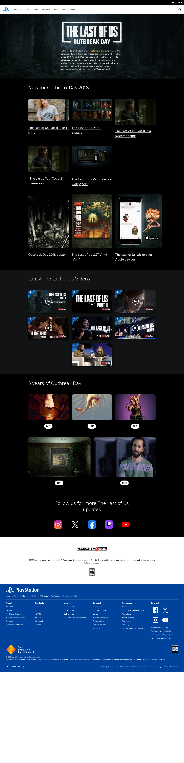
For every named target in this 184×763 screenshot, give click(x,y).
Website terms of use (128, 667)
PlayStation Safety (100, 610)
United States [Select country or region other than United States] (15, 667)
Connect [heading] (155, 603)
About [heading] (9, 603)
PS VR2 (38, 614)
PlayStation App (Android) (161, 631)
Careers (9, 610)
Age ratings (126, 614)
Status (95, 614)
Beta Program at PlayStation (162, 638)
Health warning (128, 617)
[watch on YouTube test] (62, 309)
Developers (126, 621)
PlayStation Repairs (100, 617)
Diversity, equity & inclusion (75, 617)
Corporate (10, 621)
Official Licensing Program (132, 628)
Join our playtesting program (162, 635)
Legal (103, 667)
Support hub (98, 607)
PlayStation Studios (13, 614)
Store (64, 10)
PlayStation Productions (15, 617)
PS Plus (35, 10)
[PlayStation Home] (6, 10)
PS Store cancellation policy (133, 610)
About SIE (10, 607)
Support (72, 10)
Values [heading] (67, 603)
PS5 (21, 10)
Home (8, 596)
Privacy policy (113, 667)
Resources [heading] (127, 603)
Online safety (69, 614)
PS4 (27, 10)
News (56, 10)
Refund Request (99, 624)
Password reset (99, 621)
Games (14, 10)
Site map (142, 667)
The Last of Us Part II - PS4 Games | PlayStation (41, 596)
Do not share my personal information (163, 667)
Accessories (46, 10)
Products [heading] (39, 603)
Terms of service (128, 607)
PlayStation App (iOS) (159, 627)
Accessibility (69, 610)
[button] (119, 121)
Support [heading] (97, 603)
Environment (69, 607)
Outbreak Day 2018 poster (47, 254)
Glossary (125, 624)
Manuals (96, 628)
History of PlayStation (14, 624)
